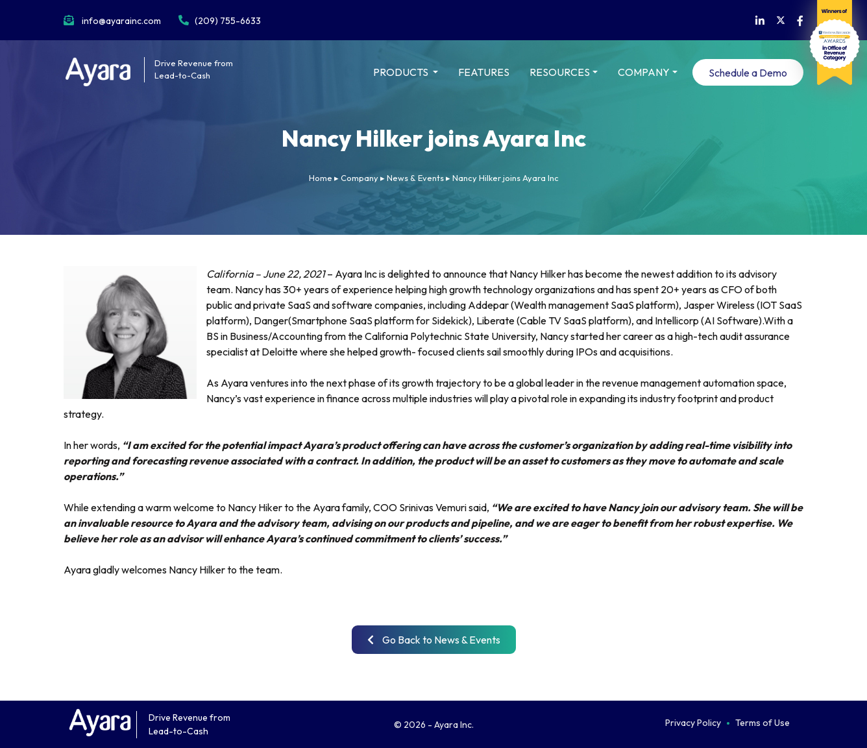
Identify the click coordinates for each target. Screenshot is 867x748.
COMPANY (644, 72)
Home (320, 178)
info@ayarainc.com (121, 21)
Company (359, 178)
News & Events (415, 178)
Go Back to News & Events (433, 639)
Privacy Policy (693, 723)
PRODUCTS (401, 72)
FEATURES (483, 72)
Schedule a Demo (748, 72)
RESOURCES (560, 72)
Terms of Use (762, 723)
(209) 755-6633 (228, 21)
